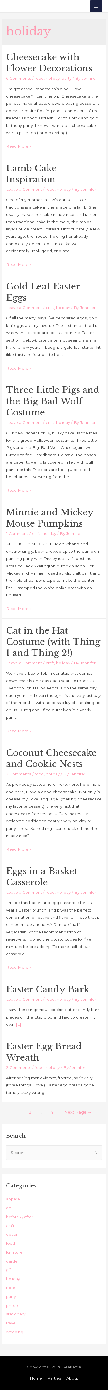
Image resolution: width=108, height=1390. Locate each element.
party (66, 78)
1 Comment (17, 533)
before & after (19, 1216)
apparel (13, 1199)
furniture (14, 1252)
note (10, 1287)
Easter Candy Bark (48, 989)
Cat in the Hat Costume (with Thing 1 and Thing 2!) (53, 641)
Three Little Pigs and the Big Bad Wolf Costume (52, 401)
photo (12, 1305)
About (72, 1378)
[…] (18, 1024)
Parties (54, 1378)
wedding (14, 1332)
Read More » (19, 146)
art (8, 1208)
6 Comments (18, 78)
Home (36, 1378)
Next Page (78, 1112)
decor (12, 1234)
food (39, 78)
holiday (53, 78)
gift (9, 1269)
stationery (15, 1314)
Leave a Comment (24, 189)
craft (50, 307)
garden (13, 1261)
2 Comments (18, 774)
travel (11, 1323)
